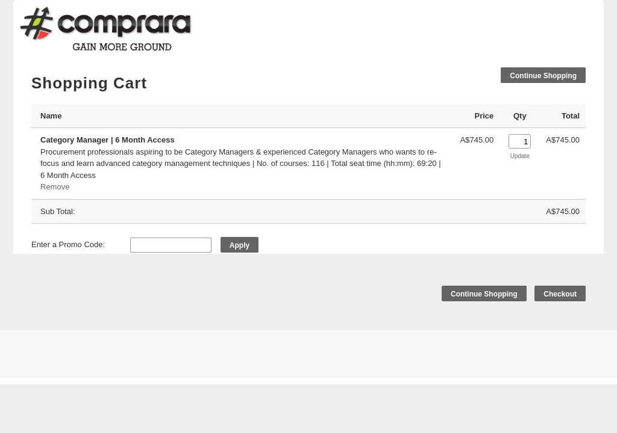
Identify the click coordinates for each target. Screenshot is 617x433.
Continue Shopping (543, 76)
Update (520, 156)
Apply (239, 245)
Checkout (560, 294)
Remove (54, 186)
